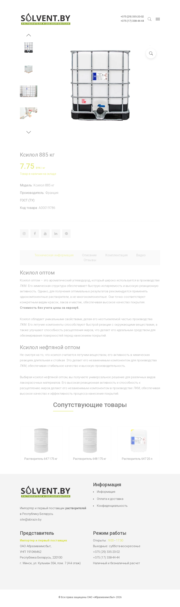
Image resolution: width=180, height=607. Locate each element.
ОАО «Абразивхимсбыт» (101, 597)
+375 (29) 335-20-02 (106, 552)
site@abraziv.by (30, 519)
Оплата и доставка (110, 499)
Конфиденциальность (112, 506)
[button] (28, 36)
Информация (106, 492)
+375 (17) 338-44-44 (106, 557)
